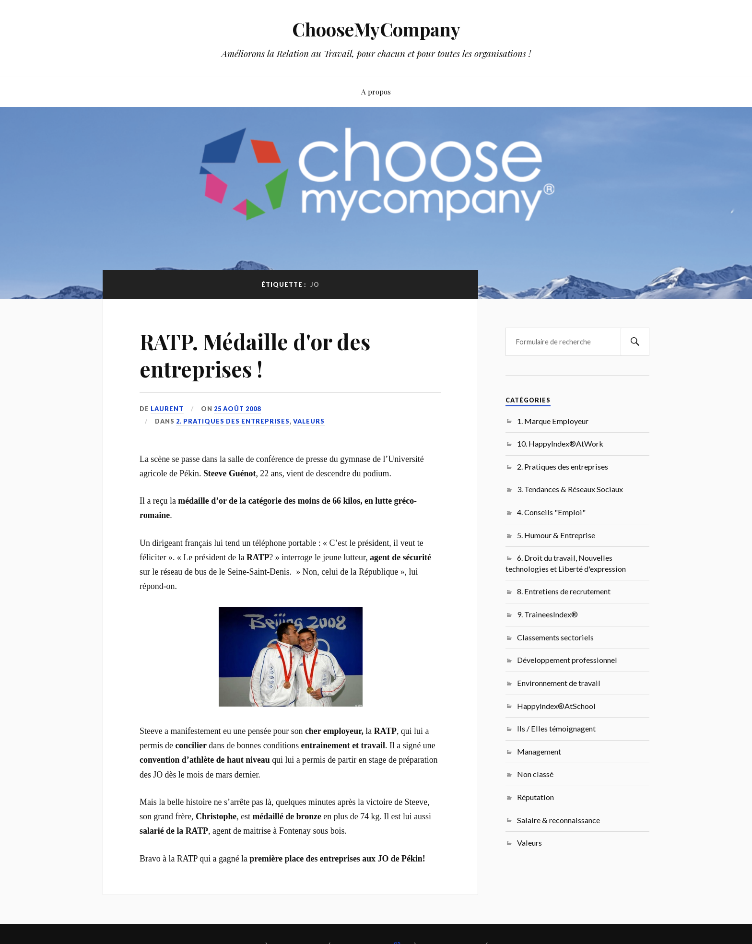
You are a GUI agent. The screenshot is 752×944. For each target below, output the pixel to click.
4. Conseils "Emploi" (551, 512)
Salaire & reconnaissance (558, 820)
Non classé (535, 774)
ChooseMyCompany (376, 29)
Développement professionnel (567, 659)
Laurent (167, 409)
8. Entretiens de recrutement (564, 591)
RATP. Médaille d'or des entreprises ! (255, 355)
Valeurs (309, 421)
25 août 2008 (237, 409)
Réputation (535, 797)
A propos (376, 91)
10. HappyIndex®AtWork (560, 443)
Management (539, 751)
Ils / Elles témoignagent (556, 728)
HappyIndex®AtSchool (556, 705)
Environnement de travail (558, 682)
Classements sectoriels (555, 637)
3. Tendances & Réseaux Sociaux (570, 489)
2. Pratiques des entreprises (233, 421)
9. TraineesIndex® (547, 614)
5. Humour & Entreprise (556, 535)
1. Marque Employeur (552, 420)
